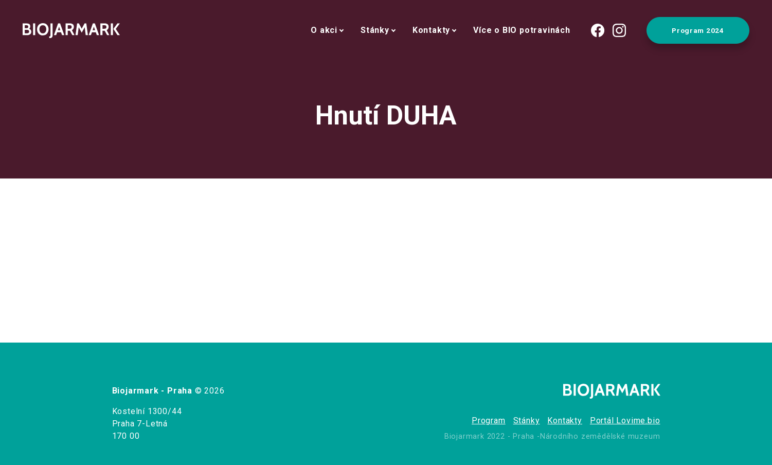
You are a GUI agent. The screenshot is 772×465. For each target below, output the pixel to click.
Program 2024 (698, 30)
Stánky (375, 30)
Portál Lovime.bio (625, 420)
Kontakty (431, 30)
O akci (324, 30)
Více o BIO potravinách (521, 30)
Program (489, 420)
